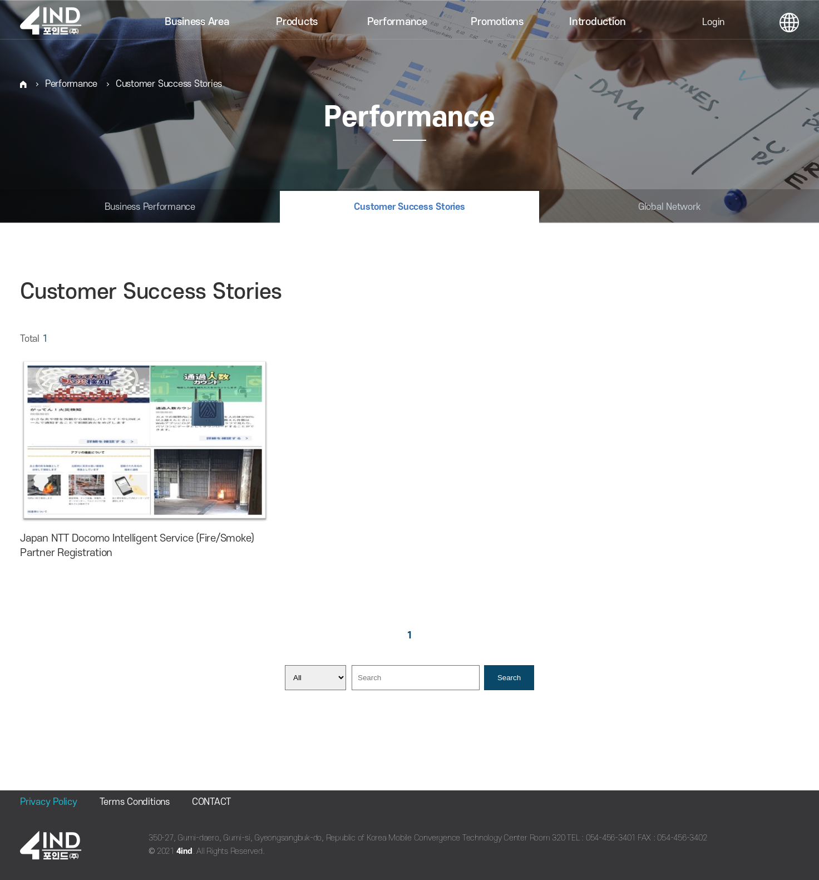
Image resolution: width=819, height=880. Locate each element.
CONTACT (211, 802)
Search (509, 677)
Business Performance (150, 207)
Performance (397, 22)
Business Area (197, 22)
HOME (23, 84)
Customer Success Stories (169, 84)
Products (297, 22)
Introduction (597, 22)
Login (713, 22)
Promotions (497, 22)
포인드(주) (56, 22)
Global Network (669, 207)
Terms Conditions (135, 802)
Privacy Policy (48, 802)
